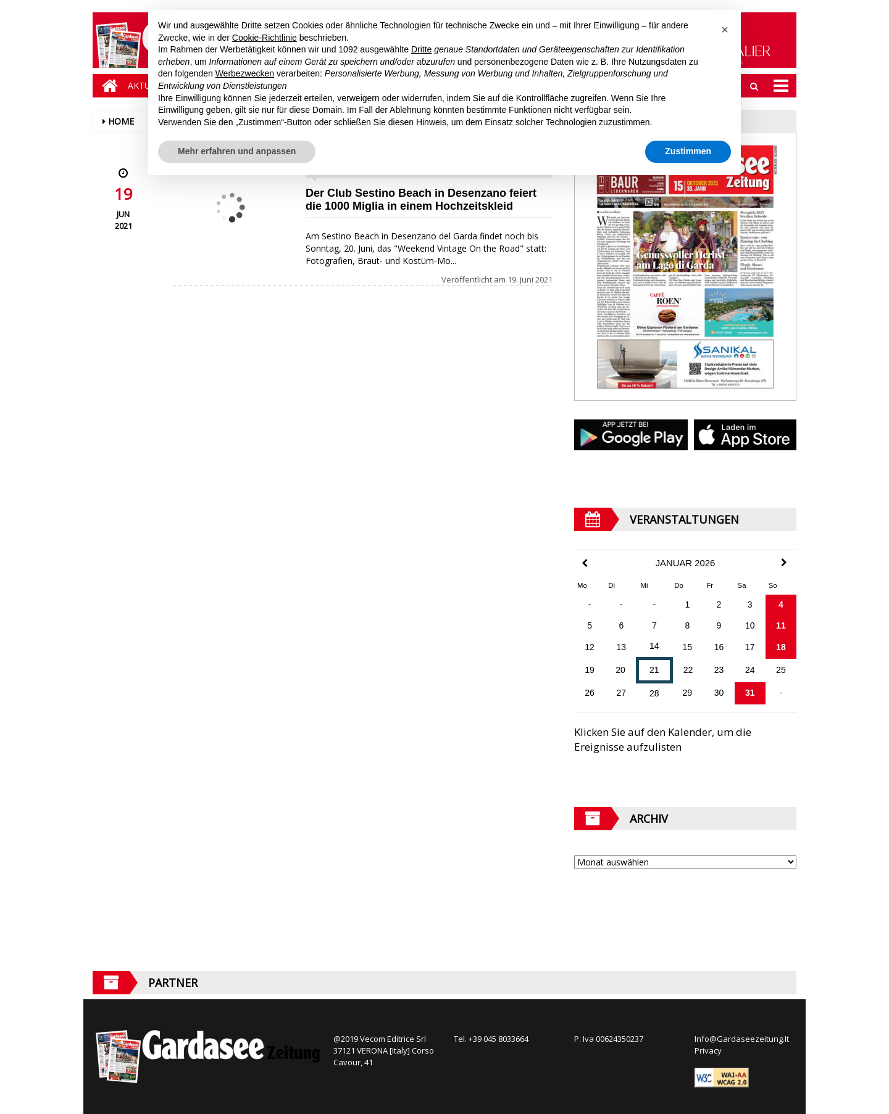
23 (719, 670)
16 (719, 647)
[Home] (107, 85)
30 (719, 693)
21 (654, 670)
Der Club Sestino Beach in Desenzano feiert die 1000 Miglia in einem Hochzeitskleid (421, 199)
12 (590, 647)
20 (620, 670)
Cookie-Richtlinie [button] (264, 38)
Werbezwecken (244, 73)
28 (654, 693)
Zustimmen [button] (688, 151)
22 (688, 670)
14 (654, 646)
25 (781, 670)
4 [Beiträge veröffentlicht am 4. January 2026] (780, 604)
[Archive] (685, 862)
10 (750, 625)
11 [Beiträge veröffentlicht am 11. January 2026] (781, 625)
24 (750, 670)
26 (590, 693)
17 (750, 647)
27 (622, 693)
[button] (725, 29)
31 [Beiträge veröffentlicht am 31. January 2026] (750, 693)
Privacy (708, 1050)
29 (688, 693)
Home (121, 121)
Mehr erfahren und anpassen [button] (237, 151)
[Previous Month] (584, 563)
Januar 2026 (686, 563)
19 (590, 670)
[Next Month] (784, 563)
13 (622, 647)
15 (688, 647)
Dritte (421, 49)
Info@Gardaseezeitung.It (742, 1038)
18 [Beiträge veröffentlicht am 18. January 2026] (781, 647)
